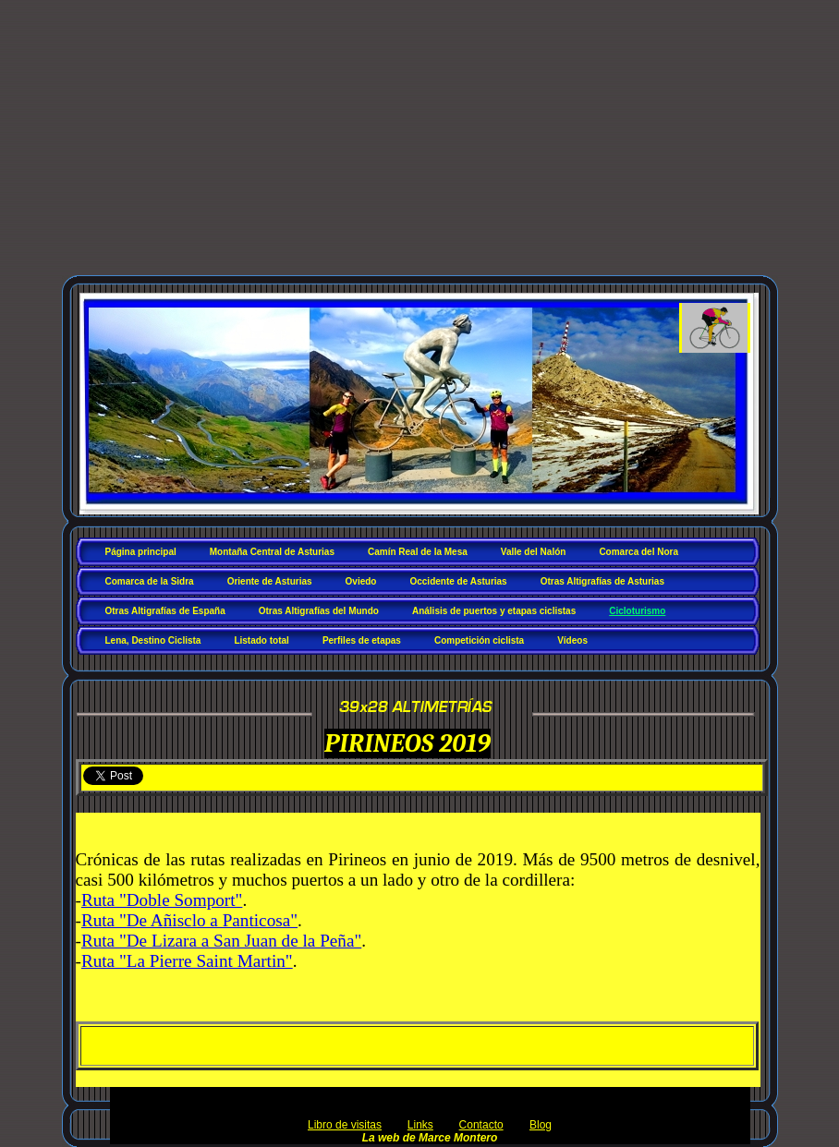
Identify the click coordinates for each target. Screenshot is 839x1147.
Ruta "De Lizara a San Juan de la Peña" (221, 940)
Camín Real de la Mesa (418, 552)
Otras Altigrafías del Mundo (319, 611)
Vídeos (572, 640)
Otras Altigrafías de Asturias (602, 581)
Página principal (140, 552)
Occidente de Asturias (457, 581)
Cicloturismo (637, 611)
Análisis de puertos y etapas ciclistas (494, 611)
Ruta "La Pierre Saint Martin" (187, 961)
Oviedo (361, 581)
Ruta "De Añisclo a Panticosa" (189, 920)
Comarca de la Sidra (149, 581)
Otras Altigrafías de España (165, 611)
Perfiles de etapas (361, 640)
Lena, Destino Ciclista (153, 640)
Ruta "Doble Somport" (162, 900)
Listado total (261, 640)
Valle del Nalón (533, 552)
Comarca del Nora (638, 552)
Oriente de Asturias (269, 581)
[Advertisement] (419, 146)
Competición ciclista (479, 640)
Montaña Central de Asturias (272, 552)
